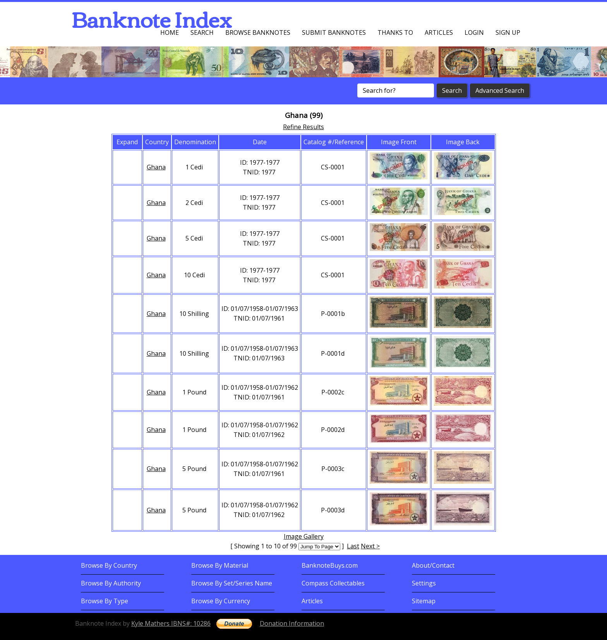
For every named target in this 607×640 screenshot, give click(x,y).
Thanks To (395, 32)
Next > (370, 546)
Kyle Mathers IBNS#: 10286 (171, 623)
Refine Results (303, 127)
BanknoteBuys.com (330, 565)
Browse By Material (219, 565)
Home (169, 32)
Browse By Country (109, 565)
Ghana (156, 167)
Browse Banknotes (257, 32)
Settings (424, 583)
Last (353, 546)
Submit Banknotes (334, 32)
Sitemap (424, 601)
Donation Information (292, 623)
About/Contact (433, 565)
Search (202, 32)
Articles (439, 32)
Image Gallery (304, 536)
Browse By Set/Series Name (231, 583)
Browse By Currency (220, 601)
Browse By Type (104, 601)
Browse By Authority (111, 583)
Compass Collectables (333, 583)
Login (474, 32)
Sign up (508, 32)
